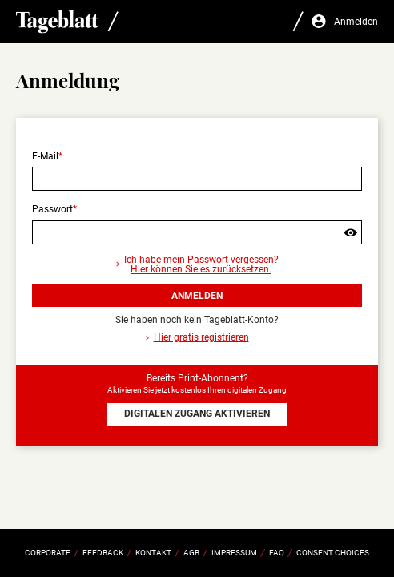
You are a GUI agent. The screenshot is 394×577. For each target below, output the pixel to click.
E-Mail (45, 156)
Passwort (52, 209)
